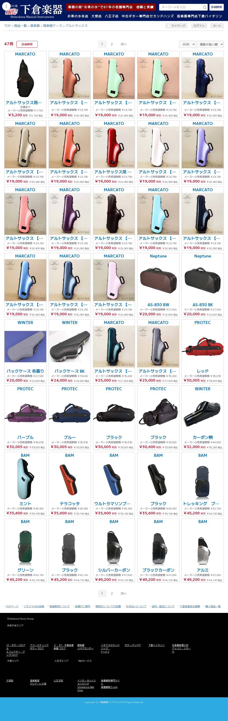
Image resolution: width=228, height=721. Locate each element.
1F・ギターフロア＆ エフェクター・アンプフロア (15, 650)
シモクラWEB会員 (34, 606)
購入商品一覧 (213, 606)
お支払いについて (136, 606)
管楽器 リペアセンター (85, 647)
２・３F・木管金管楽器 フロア (64, 647)
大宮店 (96, 16)
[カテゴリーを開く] (6, 6)
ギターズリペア (133, 645)
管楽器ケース (52, 26)
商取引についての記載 (108, 606)
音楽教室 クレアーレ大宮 (38, 682)
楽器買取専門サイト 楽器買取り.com (110, 684)
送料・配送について (163, 606)
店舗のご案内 (82, 606)
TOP (7, 26)
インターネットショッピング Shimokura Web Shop (86, 685)
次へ (124, 44)
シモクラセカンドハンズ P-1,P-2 (110, 648)
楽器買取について (59, 606)
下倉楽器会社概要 (190, 606)
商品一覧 (20, 26)
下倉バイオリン (156, 645)
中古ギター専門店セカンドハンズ (148, 16)
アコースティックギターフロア (39, 647)
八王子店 (112, 16)
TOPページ (12, 606)
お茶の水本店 (77, 16)
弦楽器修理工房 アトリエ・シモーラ (181, 648)
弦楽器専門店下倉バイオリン (199, 16)
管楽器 (35, 26)
